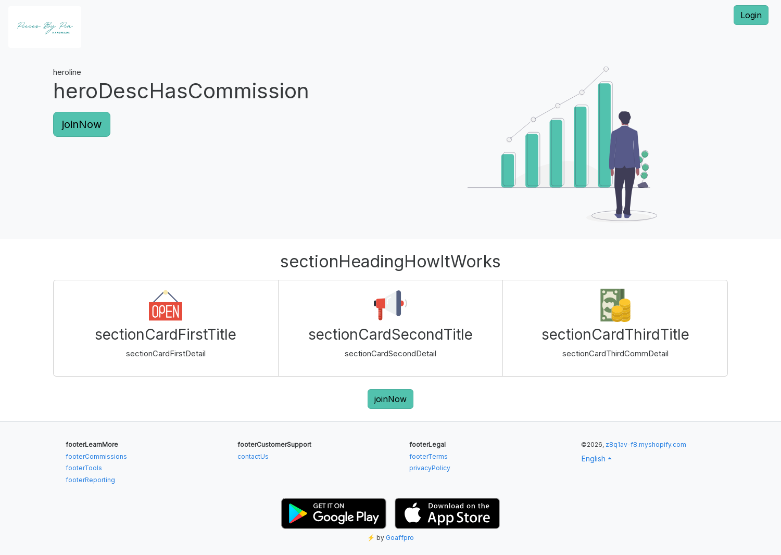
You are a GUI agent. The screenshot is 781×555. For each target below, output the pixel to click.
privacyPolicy (429, 468)
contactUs (253, 456)
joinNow (82, 124)
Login (751, 15)
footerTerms (428, 456)
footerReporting (90, 480)
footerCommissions (96, 456)
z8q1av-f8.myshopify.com (646, 444)
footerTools (84, 468)
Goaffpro (400, 537)
